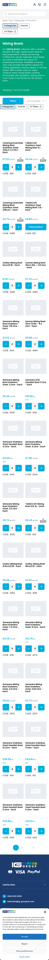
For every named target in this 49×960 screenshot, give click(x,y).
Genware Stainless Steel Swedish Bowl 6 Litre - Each (13, 807)
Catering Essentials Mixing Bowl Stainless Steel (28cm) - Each (13, 206)
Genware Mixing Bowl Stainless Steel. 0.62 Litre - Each (34, 688)
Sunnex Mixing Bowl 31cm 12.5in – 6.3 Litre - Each (35, 323)
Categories (10, 25)
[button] (45, 912)
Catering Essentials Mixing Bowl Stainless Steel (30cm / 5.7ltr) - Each (13, 148)
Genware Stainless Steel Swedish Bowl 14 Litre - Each (13, 745)
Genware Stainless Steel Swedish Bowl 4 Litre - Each (13, 444)
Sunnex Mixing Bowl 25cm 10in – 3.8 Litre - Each (35, 265)
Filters (13, 101)
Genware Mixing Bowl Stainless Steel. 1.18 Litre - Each (11, 325)
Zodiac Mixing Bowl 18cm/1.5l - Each (35, 565)
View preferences (24, 951)
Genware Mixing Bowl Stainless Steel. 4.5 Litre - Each (11, 688)
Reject (24, 944)
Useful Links (9, 884)
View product (36, 227)
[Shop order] (35, 101)
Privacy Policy (24, 957)
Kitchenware (19, 20)
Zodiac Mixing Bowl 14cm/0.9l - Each (12, 263)
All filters (10, 31)
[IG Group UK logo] (10, 4)
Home (5, 20)
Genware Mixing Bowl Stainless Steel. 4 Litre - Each (35, 444)
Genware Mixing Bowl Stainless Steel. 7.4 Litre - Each (11, 626)
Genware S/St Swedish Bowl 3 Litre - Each (35, 382)
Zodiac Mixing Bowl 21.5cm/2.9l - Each (12, 565)
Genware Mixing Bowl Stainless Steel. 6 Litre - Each (35, 624)
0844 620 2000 (14, 896)
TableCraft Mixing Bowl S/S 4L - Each (34, 505)
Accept (24, 937)
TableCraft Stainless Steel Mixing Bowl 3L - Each (33, 146)
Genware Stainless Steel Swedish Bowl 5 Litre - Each (35, 807)
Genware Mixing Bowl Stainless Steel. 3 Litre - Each (12, 382)
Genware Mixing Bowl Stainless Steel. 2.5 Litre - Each (11, 507)
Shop (11, 20)
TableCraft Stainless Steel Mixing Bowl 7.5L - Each (34, 206)
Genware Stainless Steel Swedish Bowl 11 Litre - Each (35, 745)
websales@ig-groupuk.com (20, 901)
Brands (24, 26)
